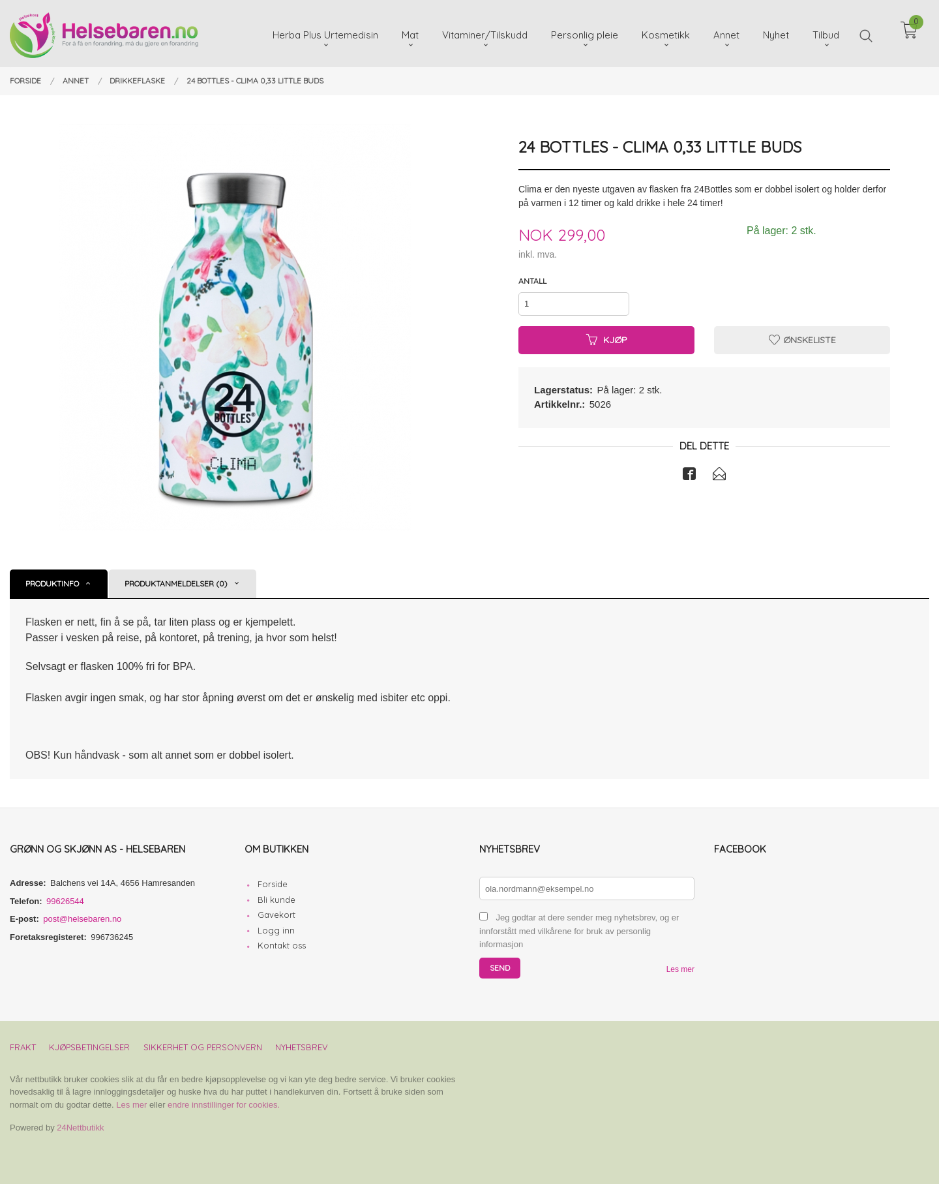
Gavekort (276, 914)
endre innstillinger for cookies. (224, 1105)
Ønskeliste (802, 340)
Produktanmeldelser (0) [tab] (176, 583)
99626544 (65, 901)
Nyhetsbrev (301, 1047)
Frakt (23, 1047)
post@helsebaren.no (82, 919)
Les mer (680, 969)
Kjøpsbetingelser (89, 1047)
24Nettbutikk (80, 1127)
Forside (273, 884)
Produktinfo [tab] (52, 583)
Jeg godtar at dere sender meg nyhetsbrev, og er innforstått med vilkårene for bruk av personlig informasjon (579, 931)
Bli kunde (276, 899)
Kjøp (606, 340)
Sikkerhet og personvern (202, 1047)
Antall (532, 281)
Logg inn (276, 930)
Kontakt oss (282, 945)
